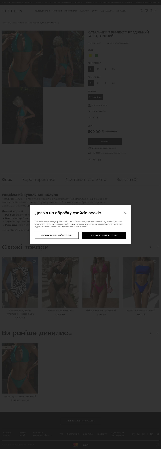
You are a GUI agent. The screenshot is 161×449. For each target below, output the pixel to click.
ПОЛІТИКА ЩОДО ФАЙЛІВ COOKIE (57, 235)
